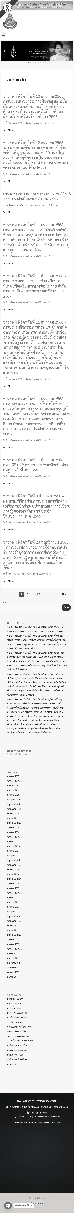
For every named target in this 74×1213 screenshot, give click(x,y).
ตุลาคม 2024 (12, 841)
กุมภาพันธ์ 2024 (14, 878)
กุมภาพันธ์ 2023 (14, 934)
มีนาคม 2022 (13, 976)
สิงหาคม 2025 (13, 794)
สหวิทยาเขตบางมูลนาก (17, 1050)
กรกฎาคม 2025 (13, 799)
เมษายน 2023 (13, 925)
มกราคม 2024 (13, 883)
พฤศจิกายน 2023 (14, 892)
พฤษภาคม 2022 (14, 967)
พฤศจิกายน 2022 (14, 948)
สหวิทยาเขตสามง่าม (15, 1054)
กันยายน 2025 (13, 790)
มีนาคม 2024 (13, 874)
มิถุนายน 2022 (13, 962)
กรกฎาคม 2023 (13, 911)
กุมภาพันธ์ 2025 (14, 822)
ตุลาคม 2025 (12, 785)
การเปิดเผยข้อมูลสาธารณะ (18, 1017)
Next (66, 594)
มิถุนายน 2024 (13, 860)
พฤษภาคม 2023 (14, 920)
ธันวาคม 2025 (13, 776)
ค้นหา (5, 602)
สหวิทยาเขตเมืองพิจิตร (17, 1059)
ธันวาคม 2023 (13, 888)
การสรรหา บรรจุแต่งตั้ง (17, 1012)
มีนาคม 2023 (13, 930)
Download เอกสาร (15, 998)
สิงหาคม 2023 (13, 906)
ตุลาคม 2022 (12, 953)
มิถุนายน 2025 (13, 804)
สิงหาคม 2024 (13, 850)
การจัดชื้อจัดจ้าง (14, 1008)
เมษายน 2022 (13, 972)
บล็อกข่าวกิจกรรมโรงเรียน (18, 1036)
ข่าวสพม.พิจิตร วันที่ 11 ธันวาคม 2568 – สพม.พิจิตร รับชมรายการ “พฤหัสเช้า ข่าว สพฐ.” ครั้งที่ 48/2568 (35, 464)
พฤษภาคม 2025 (14, 808)
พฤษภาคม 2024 (14, 864)
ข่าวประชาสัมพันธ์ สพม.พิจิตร (19, 1026)
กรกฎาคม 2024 (13, 855)
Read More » (9, 130)
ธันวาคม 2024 (13, 832)
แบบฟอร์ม (12, 1064)
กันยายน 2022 (13, 958)
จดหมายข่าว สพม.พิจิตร (17, 1031)
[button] (3, 34)
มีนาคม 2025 (13, 818)
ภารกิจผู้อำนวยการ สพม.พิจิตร (20, 1040)
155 (39, 594)
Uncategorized (14, 1003)
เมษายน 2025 (13, 813)
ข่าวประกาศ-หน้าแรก (16, 1022)
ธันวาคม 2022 (13, 944)
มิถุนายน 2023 (13, 916)
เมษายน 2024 (13, 869)
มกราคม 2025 (13, 827)
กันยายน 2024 (13, 846)
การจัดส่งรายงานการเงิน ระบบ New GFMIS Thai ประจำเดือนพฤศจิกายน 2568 (37, 196)
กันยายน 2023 (13, 902)
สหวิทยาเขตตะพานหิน (17, 1045)
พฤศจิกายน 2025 (14, 780)
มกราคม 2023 (13, 939)
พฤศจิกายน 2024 (14, 836)
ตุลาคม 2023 (12, 897)
